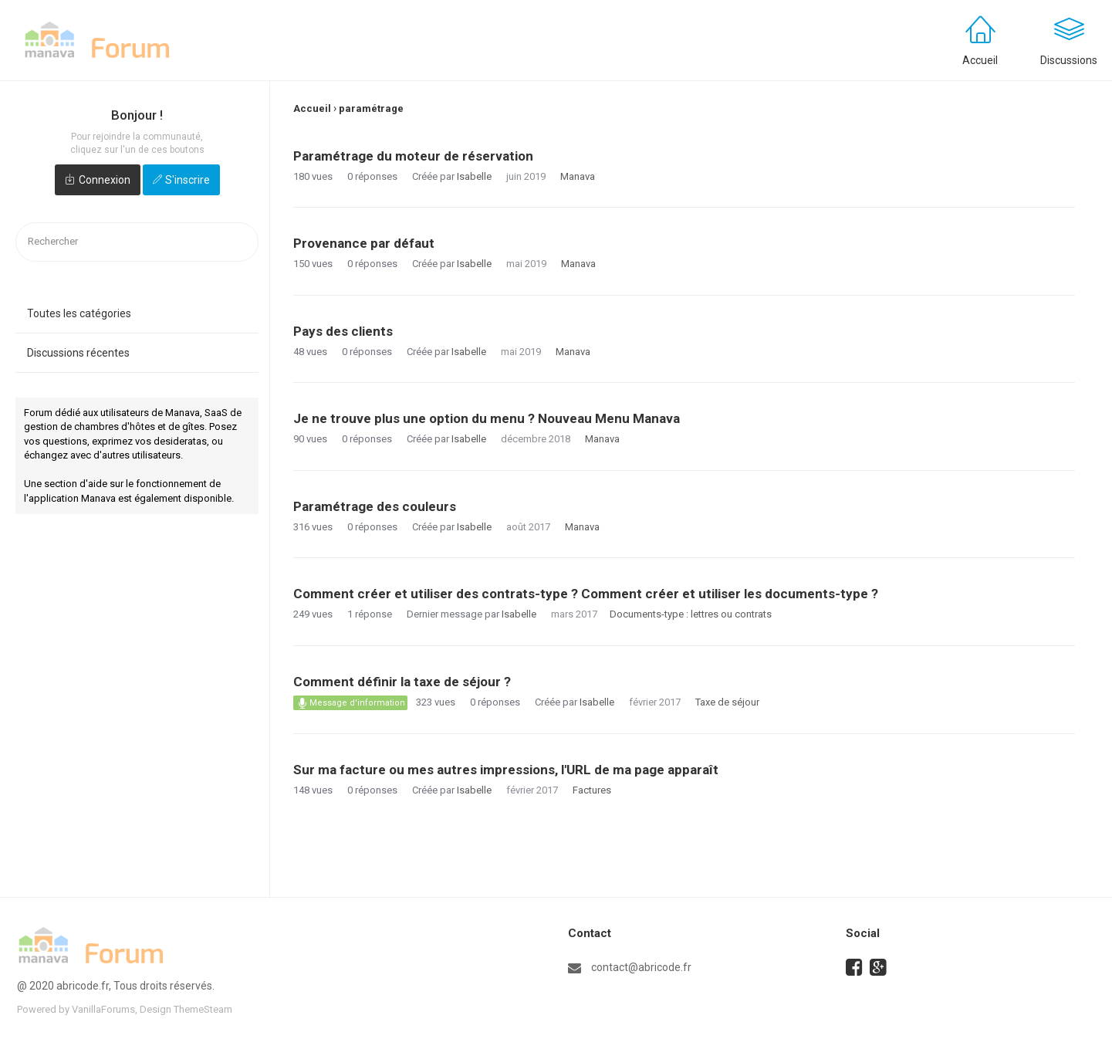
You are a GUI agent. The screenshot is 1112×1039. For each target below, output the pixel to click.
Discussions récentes (78, 353)
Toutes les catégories (79, 313)
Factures (592, 790)
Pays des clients (343, 331)
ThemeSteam (203, 1009)
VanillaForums (103, 1009)
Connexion (104, 180)
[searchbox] (137, 242)
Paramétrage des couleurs (374, 506)
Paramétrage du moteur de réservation (413, 156)
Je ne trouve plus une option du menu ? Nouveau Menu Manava (486, 418)
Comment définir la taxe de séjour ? (402, 681)
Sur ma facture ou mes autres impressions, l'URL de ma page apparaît (505, 769)
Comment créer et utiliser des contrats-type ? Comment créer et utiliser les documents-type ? (585, 593)
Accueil (980, 60)
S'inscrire (187, 180)
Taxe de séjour (727, 702)
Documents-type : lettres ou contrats (691, 614)
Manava (577, 176)
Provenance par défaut (363, 243)
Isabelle (474, 176)
